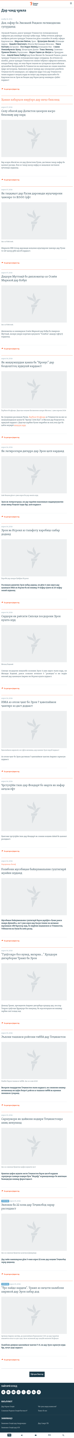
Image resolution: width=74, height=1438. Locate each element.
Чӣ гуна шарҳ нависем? (47, 1407)
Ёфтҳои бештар (37, 1374)
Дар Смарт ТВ (43, 1423)
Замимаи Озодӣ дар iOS (10, 1428)
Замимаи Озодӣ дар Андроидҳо (13, 1423)
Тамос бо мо (42, 1411)
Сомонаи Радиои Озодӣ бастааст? (14, 1411)
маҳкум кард (20, 425)
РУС (49, 1435)
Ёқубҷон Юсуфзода (37, 417)
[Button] (10, 90)
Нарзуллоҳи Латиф (8, 864)
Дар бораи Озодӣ (7, 1407)
